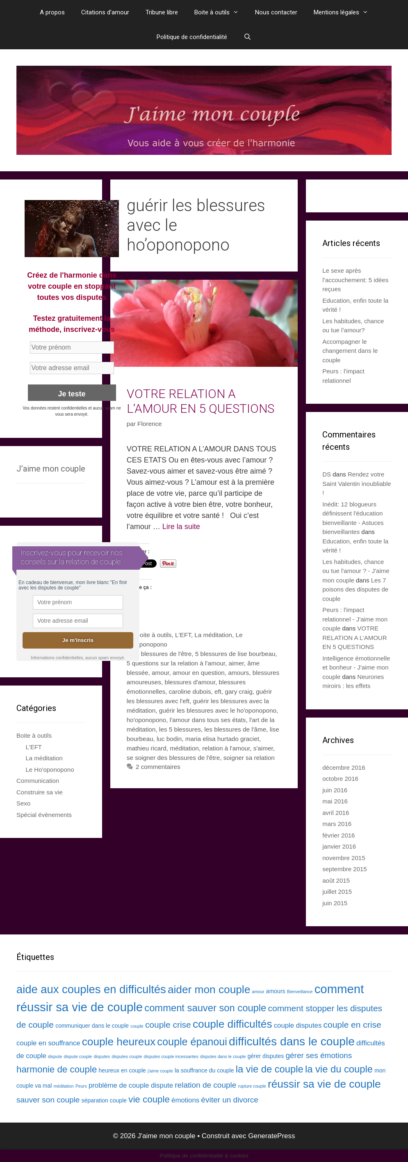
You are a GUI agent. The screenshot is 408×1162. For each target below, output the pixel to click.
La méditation (213, 634)
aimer (236, 663)
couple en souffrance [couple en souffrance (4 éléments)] (48, 1043)
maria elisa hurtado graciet (222, 738)
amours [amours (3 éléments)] (275, 991)
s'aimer (263, 748)
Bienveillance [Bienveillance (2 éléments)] (300, 991)
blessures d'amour (189, 682)
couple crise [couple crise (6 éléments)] (168, 1024)
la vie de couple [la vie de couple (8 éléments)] (269, 1069)
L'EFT (183, 634)
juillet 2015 (337, 891)
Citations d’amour (105, 12)
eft (217, 691)
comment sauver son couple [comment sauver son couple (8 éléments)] (205, 1007)
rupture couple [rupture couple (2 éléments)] (252, 1086)
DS (326, 474)
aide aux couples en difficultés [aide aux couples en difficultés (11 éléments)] (91, 989)
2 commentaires (158, 766)
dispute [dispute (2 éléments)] (55, 1056)
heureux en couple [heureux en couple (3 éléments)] (122, 1070)
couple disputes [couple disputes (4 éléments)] (298, 1025)
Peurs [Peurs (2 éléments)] (81, 1086)
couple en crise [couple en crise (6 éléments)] (352, 1024)
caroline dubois (190, 691)
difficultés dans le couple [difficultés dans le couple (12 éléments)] (292, 1041)
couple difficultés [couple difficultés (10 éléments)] (232, 1024)
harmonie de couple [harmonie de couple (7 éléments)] (56, 1069)
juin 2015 (334, 903)
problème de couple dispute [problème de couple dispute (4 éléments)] (131, 1085)
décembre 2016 (343, 767)
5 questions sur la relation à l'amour (176, 663)
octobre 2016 (340, 778)
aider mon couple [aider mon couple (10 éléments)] (209, 989)
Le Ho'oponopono (50, 769)
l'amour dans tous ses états (208, 719)
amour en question (199, 672)
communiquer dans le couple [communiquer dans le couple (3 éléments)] (92, 1025)
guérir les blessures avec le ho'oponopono (217, 710)
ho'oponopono (146, 719)
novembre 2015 (343, 857)
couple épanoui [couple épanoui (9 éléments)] (192, 1041)
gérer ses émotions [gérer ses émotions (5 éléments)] (318, 1055)
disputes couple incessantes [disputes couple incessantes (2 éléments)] (171, 1056)
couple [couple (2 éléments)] (136, 1026)
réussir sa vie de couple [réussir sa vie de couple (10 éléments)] (324, 1084)
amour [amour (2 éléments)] (258, 991)
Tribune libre (162, 12)
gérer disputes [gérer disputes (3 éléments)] (266, 1056)
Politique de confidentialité (192, 37)
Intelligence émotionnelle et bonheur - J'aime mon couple (356, 667)
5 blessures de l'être (163, 653)
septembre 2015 (344, 868)
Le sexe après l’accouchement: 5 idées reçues (355, 279)
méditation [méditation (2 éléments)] (64, 1086)
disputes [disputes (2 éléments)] (101, 1056)
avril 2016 (335, 812)
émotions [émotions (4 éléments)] (185, 1100)
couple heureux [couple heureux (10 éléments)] (119, 1041)
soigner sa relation (249, 757)
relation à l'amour (226, 748)
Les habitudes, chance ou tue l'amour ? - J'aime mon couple (355, 571)
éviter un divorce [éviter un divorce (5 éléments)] (229, 1099)
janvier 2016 (339, 846)
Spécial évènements (44, 814)
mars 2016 (336, 823)
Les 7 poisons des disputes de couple (355, 589)
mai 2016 (335, 801)
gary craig (239, 691)
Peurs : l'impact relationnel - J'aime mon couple (354, 619)
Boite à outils (220, 12)
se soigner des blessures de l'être (173, 757)
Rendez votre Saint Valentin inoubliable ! (356, 483)
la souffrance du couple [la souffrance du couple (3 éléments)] (204, 1070)
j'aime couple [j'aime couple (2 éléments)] (160, 1070)
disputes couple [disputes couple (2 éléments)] (127, 1056)
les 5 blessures (180, 729)
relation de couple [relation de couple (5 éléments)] (205, 1085)
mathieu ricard (146, 748)
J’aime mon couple (50, 469)
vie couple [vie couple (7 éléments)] (149, 1099)
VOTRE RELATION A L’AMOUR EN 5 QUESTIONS (200, 401)
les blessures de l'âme (235, 729)
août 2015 (336, 880)
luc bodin (169, 738)
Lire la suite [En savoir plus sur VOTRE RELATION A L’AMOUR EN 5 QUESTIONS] (181, 526)
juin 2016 (334, 790)
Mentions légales (345, 12)
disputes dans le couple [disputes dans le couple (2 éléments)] (223, 1056)
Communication (37, 780)
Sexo (23, 803)
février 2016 (338, 835)
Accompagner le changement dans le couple (350, 351)
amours (238, 672)
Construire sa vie (39, 792)
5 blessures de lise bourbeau (235, 653)
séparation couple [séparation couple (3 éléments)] (104, 1100)
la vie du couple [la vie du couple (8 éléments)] (339, 1069)
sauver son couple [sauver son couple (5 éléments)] (48, 1099)
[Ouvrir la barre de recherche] (247, 37)
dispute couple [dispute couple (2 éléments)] (78, 1056)
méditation (184, 748)
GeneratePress (271, 1136)
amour (160, 672)
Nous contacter (276, 12)
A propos (52, 12)
